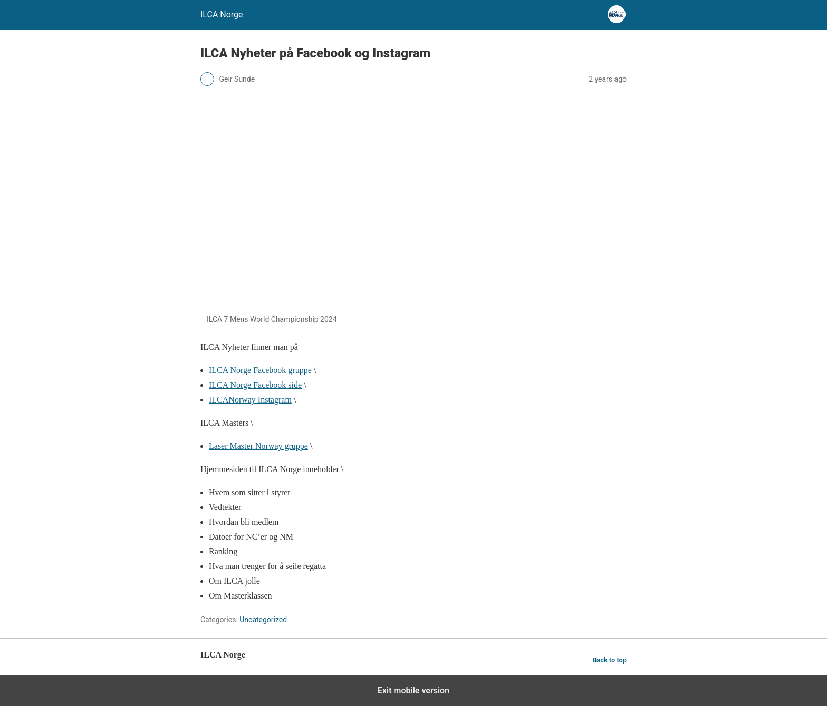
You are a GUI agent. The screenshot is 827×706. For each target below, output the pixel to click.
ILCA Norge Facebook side (255, 384)
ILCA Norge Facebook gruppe (260, 370)
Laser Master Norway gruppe (258, 446)
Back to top (609, 660)
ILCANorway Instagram (250, 399)
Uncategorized (263, 619)
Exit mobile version (413, 690)
